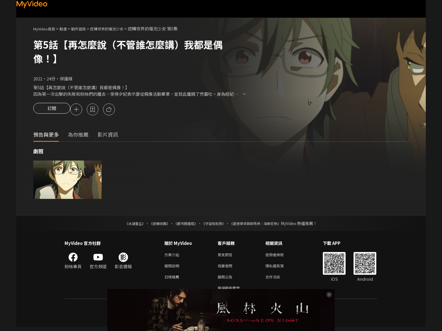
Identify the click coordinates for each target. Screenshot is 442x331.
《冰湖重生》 (125, 224)
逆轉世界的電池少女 (117, 29)
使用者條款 (279, 256)
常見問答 (226, 256)
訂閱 (52, 110)
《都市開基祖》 (183, 224)
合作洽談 (277, 280)
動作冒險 (84, 29)
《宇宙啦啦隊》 (215, 224)
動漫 (67, 29)
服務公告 (226, 280)
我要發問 (226, 268)
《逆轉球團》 (153, 224)
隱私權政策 (279, 268)
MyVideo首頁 (46, 29)
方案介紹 (172, 256)
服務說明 (172, 268)
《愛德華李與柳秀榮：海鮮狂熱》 (262, 224)
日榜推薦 (172, 280)
